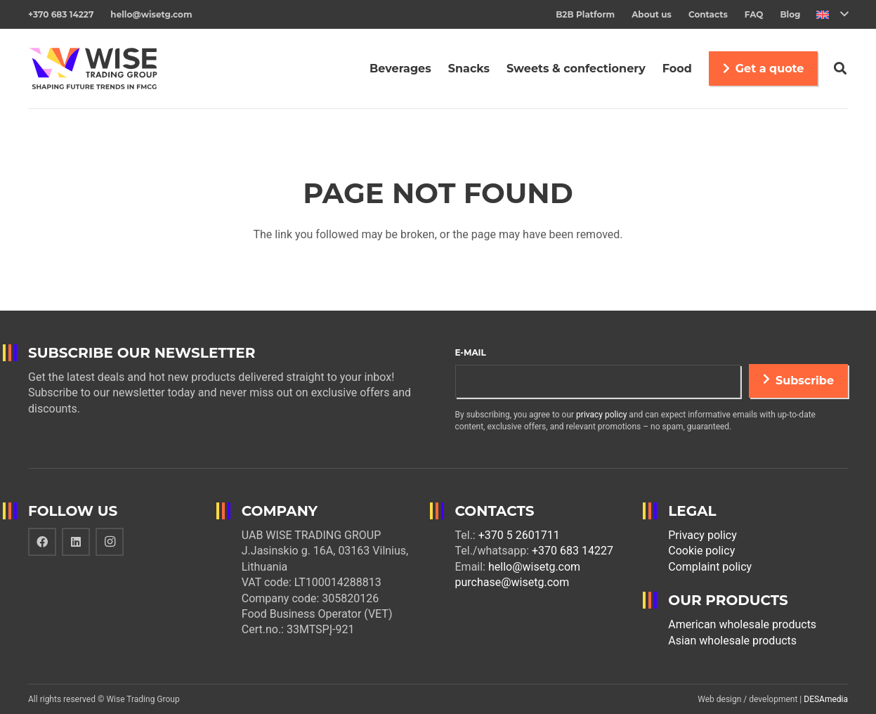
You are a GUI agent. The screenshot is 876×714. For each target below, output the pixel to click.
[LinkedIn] (76, 542)
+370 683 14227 (572, 550)
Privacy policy (702, 535)
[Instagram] (110, 542)
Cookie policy (701, 550)
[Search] (840, 68)
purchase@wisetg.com (512, 582)
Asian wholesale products (732, 640)
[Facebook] (42, 542)
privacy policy (601, 415)
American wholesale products (742, 624)
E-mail (470, 352)
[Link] (93, 68)
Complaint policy (710, 566)
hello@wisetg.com (534, 566)
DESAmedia (826, 699)
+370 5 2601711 (519, 535)
